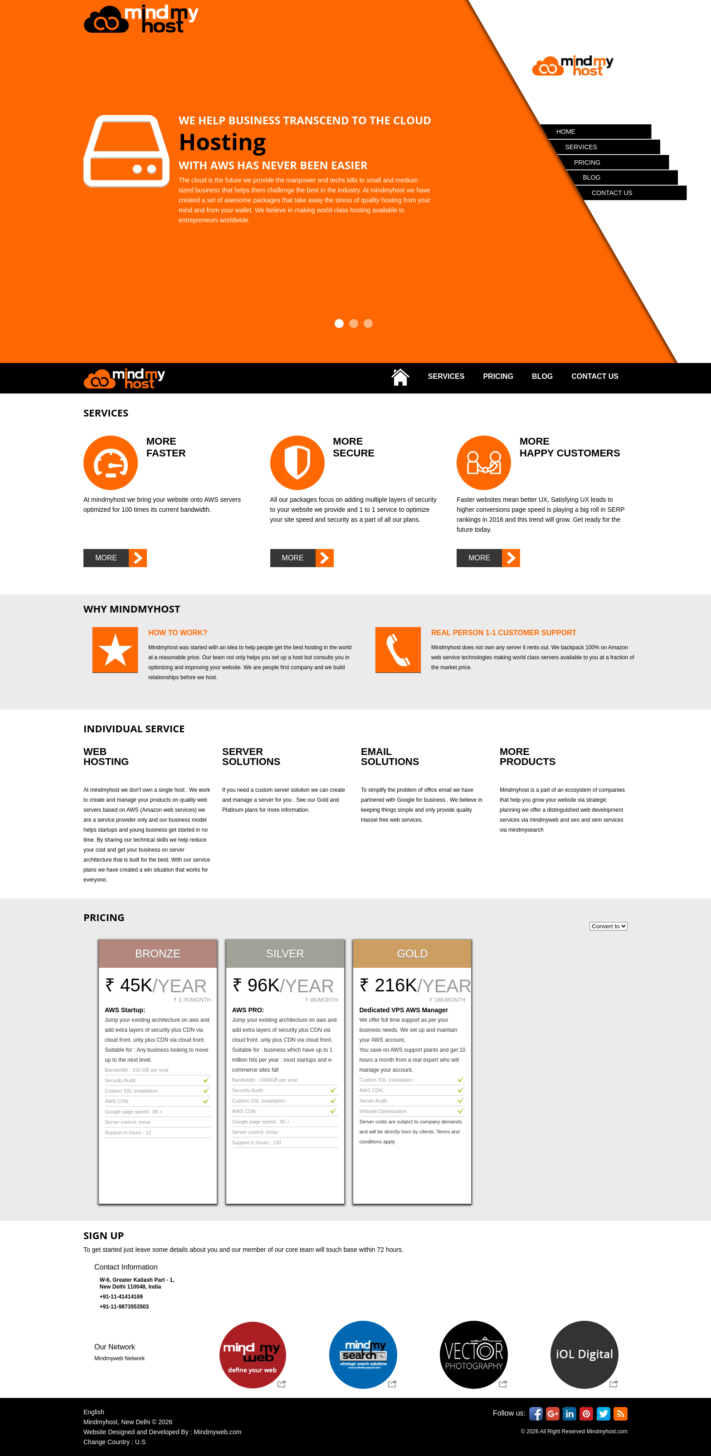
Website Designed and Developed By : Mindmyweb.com (162, 1432)
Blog (592, 177)
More (121, 558)
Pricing (588, 163)
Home (566, 132)
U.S (140, 1442)
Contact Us (612, 193)
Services (581, 147)
